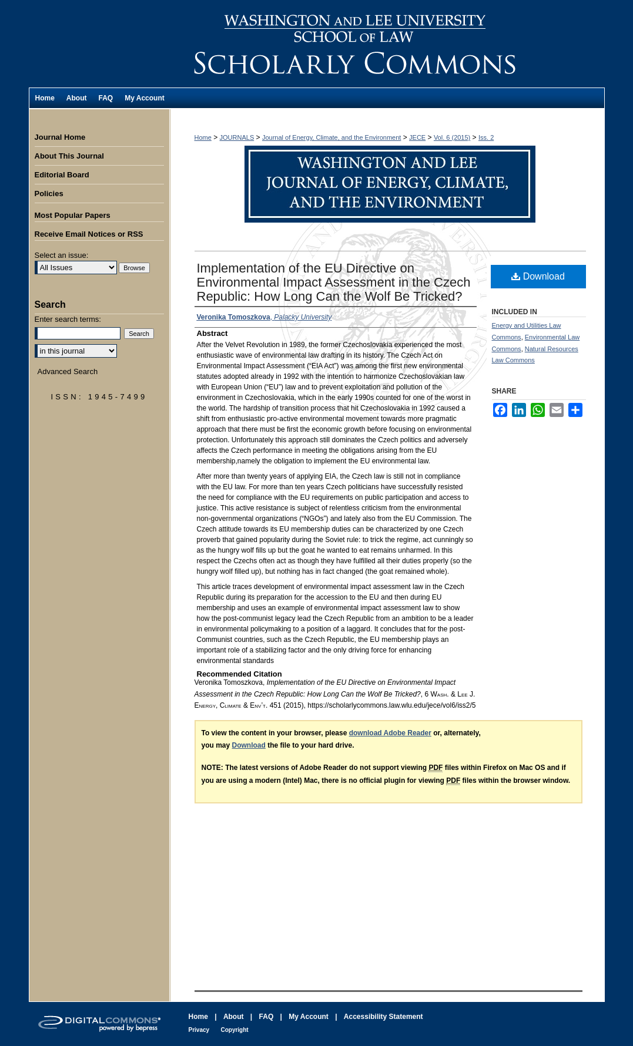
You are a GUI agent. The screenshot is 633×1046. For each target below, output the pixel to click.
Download (538, 276)
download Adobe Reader (390, 733)
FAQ (266, 1017)
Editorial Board (62, 174)
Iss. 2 (486, 137)
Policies (49, 193)
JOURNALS (237, 137)
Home (203, 137)
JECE (417, 137)
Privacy (199, 1030)
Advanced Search (68, 371)
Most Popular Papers (72, 215)
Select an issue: (62, 255)
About (233, 1017)
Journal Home (60, 137)
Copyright (234, 1030)
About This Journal (69, 156)
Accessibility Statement (383, 1017)
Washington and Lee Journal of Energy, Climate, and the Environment (387, 44)
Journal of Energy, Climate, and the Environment (331, 137)
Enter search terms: (68, 319)
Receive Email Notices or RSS (89, 234)
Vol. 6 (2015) (452, 137)
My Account (309, 1017)
